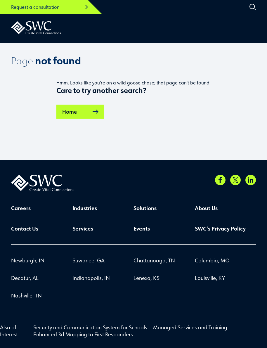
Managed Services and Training (190, 327)
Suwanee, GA (88, 260)
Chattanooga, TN (154, 260)
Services (82, 228)
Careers (21, 208)
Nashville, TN (26, 295)
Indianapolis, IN (91, 277)
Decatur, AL (25, 277)
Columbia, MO (212, 260)
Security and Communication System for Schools (90, 327)
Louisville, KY (210, 277)
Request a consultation (49, 7)
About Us (206, 208)
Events (142, 228)
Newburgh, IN (27, 260)
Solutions (145, 208)
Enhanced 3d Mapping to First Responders (83, 334)
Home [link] (80, 111)
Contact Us (24, 228)
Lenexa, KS (146, 277)
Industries (84, 208)
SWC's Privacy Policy (220, 228)
